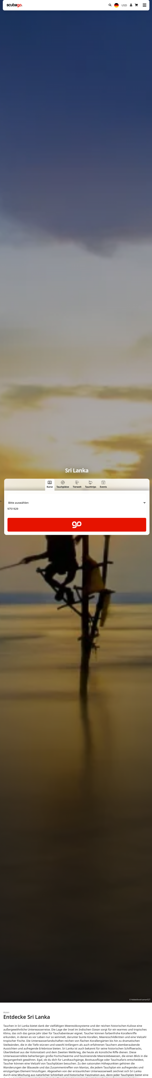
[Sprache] (116, 5)
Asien (6, 1012)
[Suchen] (110, 5)
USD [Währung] (124, 5)
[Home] (14, 5)
